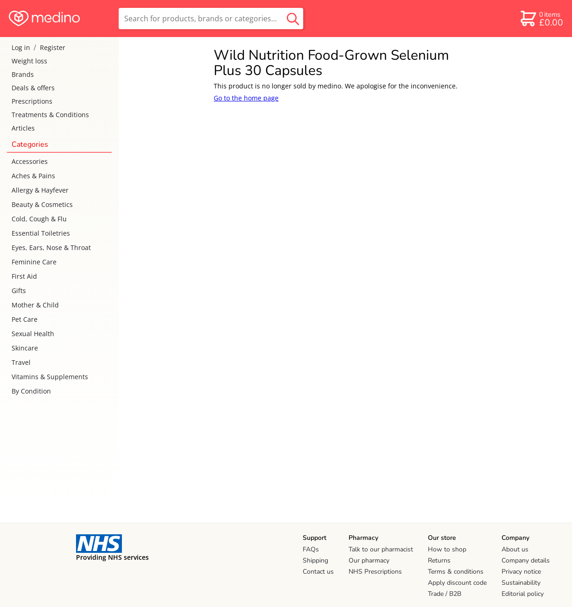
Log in (21, 47)
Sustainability (521, 582)
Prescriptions (32, 101)
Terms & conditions (455, 571)
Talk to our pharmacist (381, 549)
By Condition (31, 391)
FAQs (311, 549)
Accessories (30, 161)
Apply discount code (457, 582)
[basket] (541, 18)
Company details (526, 560)
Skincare (25, 348)
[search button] (293, 18)
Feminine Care (34, 261)
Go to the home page (246, 98)
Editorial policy (523, 593)
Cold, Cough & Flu (39, 218)
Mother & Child (35, 304)
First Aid (24, 276)
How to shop (447, 549)
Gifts (19, 290)
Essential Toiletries (41, 233)
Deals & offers (33, 87)
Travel (21, 362)
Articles (23, 128)
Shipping (315, 560)
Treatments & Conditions (50, 114)
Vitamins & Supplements (50, 376)
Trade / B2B (444, 593)
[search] (211, 18)
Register (52, 47)
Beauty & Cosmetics (42, 204)
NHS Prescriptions (375, 571)
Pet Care (25, 319)
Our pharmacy (369, 560)
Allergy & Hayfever (40, 190)
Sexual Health (33, 333)
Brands (23, 74)
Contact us (318, 571)
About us (515, 549)
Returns (439, 560)
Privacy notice (521, 571)
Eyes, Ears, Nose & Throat (51, 247)
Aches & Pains (33, 175)
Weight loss (29, 60)
